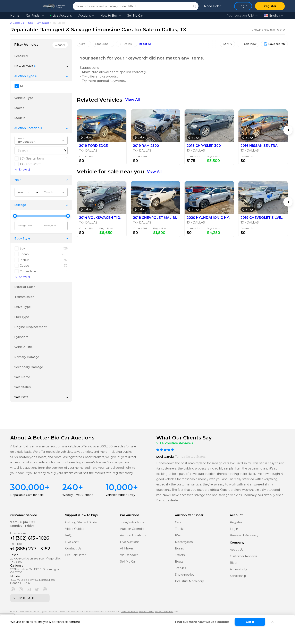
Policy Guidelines (164, 611)
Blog (233, 563)
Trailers (180, 555)
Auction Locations (133, 535)
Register (236, 522)
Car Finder (33, 15)
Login (234, 529)
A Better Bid (17, 22)
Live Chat (72, 542)
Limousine (43, 22)
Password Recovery (244, 535)
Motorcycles (184, 542)
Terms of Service (129, 611)
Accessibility (238, 569)
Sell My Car (135, 15)
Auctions (84, 15)
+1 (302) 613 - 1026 (29, 538)
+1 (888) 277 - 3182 (30, 548)
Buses (179, 548)
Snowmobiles (184, 574)
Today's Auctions (132, 522)
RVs (177, 535)
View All (132, 100)
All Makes (127, 548)
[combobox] (41, 140)
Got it (250, 622)
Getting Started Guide (81, 522)
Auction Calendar (132, 529)
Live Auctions (61, 15)
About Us (236, 549)
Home (14, 15)
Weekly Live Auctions (77, 495)
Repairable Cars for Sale (27, 495)
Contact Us (73, 548)
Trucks (179, 529)
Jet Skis (180, 568)
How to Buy (109, 15)
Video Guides (74, 529)
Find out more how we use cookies (202, 622)
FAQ (68, 535)
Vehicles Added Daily (120, 495)
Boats (179, 561)
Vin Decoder (129, 555)
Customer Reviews (243, 556)
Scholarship (238, 576)
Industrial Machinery (189, 581)
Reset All (145, 43)
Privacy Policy (146, 611)
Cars (30, 22)
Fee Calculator (75, 555)
